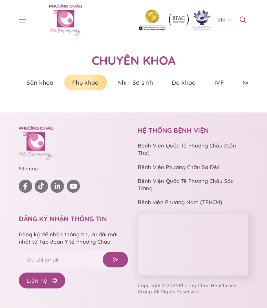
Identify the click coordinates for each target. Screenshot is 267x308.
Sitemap (28, 168)
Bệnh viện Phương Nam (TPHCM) (180, 202)
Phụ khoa (85, 82)
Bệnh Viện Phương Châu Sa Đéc (179, 167)
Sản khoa (39, 82)
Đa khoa (184, 82)
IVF (219, 82)
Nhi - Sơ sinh (135, 82)
